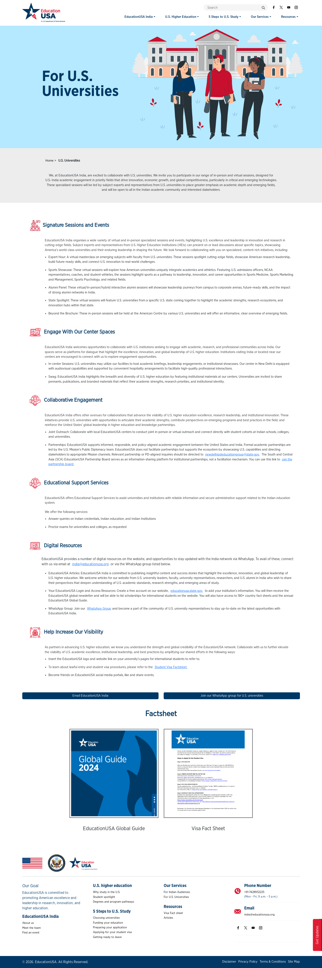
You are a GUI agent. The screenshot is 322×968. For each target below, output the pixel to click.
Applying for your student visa (112, 932)
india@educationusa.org (259, 914)
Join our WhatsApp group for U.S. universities (232, 695)
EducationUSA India (138, 16)
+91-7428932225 (254, 892)
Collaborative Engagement (66, 400)
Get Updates (317, 935)
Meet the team (31, 927)
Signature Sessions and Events (69, 225)
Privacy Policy (248, 961)
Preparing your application (110, 927)
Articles (168, 917)
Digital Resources (56, 546)
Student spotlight (104, 897)
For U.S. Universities (176, 897)
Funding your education (108, 922)
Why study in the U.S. (106, 892)
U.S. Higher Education (180, 16)
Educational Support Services (69, 483)
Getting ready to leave (107, 937)
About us (28, 922)
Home (49, 160)
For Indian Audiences (177, 892)
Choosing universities (106, 917)
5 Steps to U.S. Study (223, 16)
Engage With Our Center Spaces (72, 332)
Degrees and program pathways (113, 901)
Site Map (294, 961)
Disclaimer (229, 961)
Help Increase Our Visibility (66, 632)
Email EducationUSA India (90, 695)
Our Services (260, 16)
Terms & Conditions (273, 961)
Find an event (30, 932)
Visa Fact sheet (173, 913)
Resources (288, 16)
